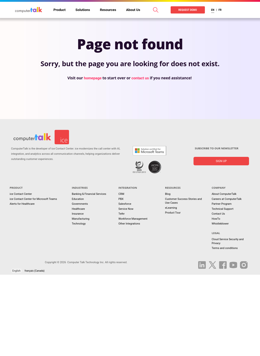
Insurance (78, 213)
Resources (108, 10)
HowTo (216, 218)
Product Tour (173, 212)
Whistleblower (220, 223)
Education (78, 199)
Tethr (121, 213)
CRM (121, 194)
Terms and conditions (225, 248)
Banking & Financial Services (89, 194)
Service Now (125, 208)
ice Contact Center (21, 194)
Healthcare (78, 208)
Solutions (82, 10)
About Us (133, 10)
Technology (79, 223)
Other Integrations (129, 223)
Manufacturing (81, 218)
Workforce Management (132, 218)
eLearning (171, 207)
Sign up (221, 161)
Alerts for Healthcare (22, 203)
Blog (167, 194)
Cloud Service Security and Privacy (228, 241)
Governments (80, 203)
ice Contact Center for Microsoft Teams (33, 199)
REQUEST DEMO (187, 9)
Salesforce (124, 203)
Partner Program (222, 203)
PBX (120, 199)
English (16, 270)
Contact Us (218, 213)
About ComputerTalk (224, 194)
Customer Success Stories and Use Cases (183, 200)
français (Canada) (35, 270)
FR (220, 9)
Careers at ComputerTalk (227, 199)
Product (60, 10)
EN (212, 9)
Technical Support (223, 208)
